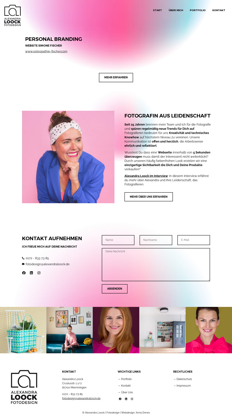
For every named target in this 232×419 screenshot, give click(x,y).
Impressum (184, 385)
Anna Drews (143, 412)
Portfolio (198, 10)
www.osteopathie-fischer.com (46, 51)
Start (157, 10)
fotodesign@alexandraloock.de (81, 398)
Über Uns (127, 392)
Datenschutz (184, 379)
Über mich (176, 10)
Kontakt (218, 10)
